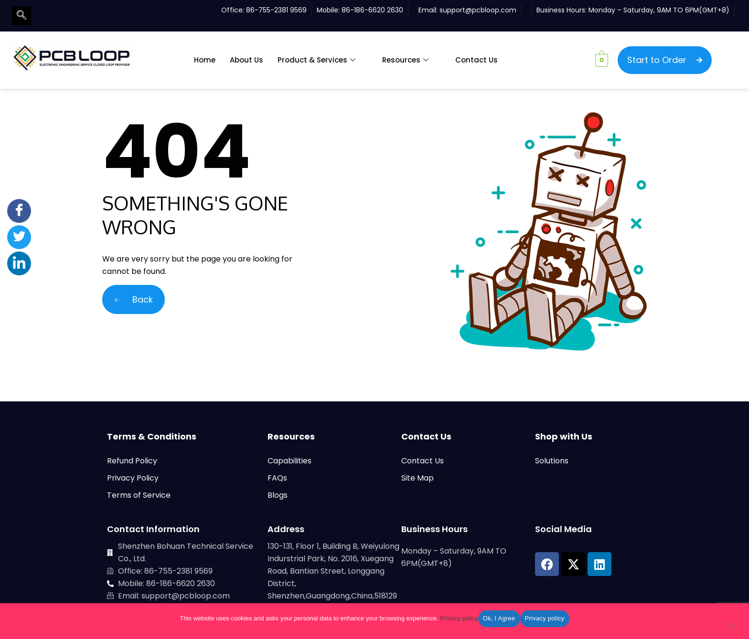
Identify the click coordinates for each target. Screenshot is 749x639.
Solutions (551, 460)
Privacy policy (459, 618)
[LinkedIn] (19, 263)
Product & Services (316, 60)
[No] (732, 627)
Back (133, 299)
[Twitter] (19, 237)
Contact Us (476, 60)
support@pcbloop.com (477, 10)
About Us (246, 60)
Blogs (278, 495)
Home (204, 60)
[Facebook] (19, 211)
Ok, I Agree (499, 618)
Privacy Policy (133, 477)
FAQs (277, 477)
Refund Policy (132, 460)
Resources (405, 60)
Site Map (417, 477)
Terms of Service (139, 495)
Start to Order (664, 60)
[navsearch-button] (21, 15)
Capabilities (289, 460)
